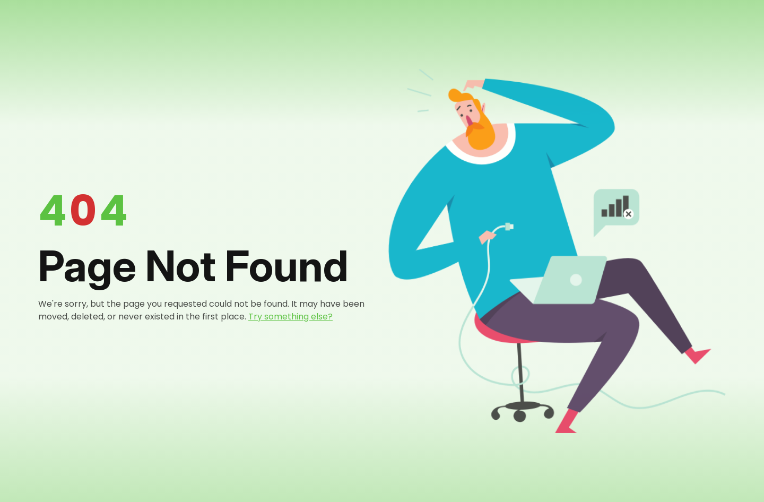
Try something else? (290, 316)
